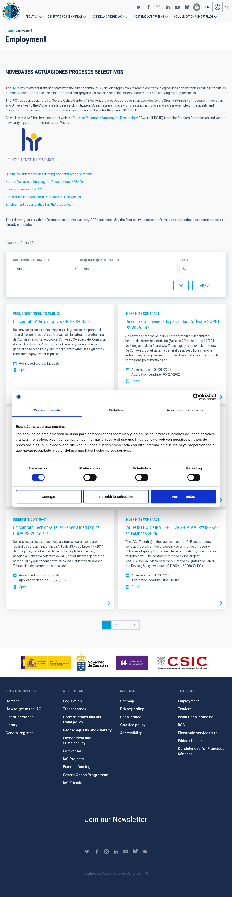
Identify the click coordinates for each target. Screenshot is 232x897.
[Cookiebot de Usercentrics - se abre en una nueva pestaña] (196, 396)
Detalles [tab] (116, 410)
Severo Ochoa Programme (85, 775)
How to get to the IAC (23, 709)
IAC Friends (72, 783)
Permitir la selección (116, 497)
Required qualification (99, 260)
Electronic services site (197, 733)
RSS (181, 725)
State (184, 260)
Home (9, 30)
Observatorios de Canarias (65, 16)
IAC (14, 88)
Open (23, 370)
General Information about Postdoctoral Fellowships (43, 197)
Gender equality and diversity (87, 730)
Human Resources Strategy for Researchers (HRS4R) (44, 182)
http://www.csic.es (182, 662)
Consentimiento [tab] (47, 410)
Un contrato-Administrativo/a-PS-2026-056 (51, 321)
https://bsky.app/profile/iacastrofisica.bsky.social (187, 7)
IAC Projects (73, 759)
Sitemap (127, 701)
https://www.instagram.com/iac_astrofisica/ (158, 7)
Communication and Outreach (193, 16)
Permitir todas (183, 497)
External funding (77, 767)
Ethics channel (190, 741)
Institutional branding (196, 717)
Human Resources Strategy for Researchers (106, 118)
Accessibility (131, 733)
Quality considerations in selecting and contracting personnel (50, 174)
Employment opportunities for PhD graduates (39, 204)
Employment (188, 701)
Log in (217, 7)
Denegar (49, 497)
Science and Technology (108, 16)
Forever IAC (73, 751)
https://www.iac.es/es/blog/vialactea (197, 7)
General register (19, 733)
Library (11, 725)
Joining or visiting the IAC (24, 189)
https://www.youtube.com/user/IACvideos (177, 7)
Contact (12, 701)
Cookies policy (132, 725)
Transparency (74, 709)
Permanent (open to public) (36, 313)
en (207, 7)
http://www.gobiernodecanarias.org (92, 662)
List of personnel (20, 717)
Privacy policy (132, 709)
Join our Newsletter (116, 819)
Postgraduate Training (149, 16)
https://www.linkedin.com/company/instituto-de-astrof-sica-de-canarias (168, 7)
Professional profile (31, 260)
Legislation (72, 701)
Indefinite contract (142, 313)
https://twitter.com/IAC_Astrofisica (139, 7)
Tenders (185, 709)
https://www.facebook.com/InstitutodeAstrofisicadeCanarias (148, 7)
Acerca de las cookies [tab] (185, 410)
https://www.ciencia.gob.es (46, 662)
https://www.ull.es (132, 662)
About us (32, 16)
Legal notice (130, 717)
